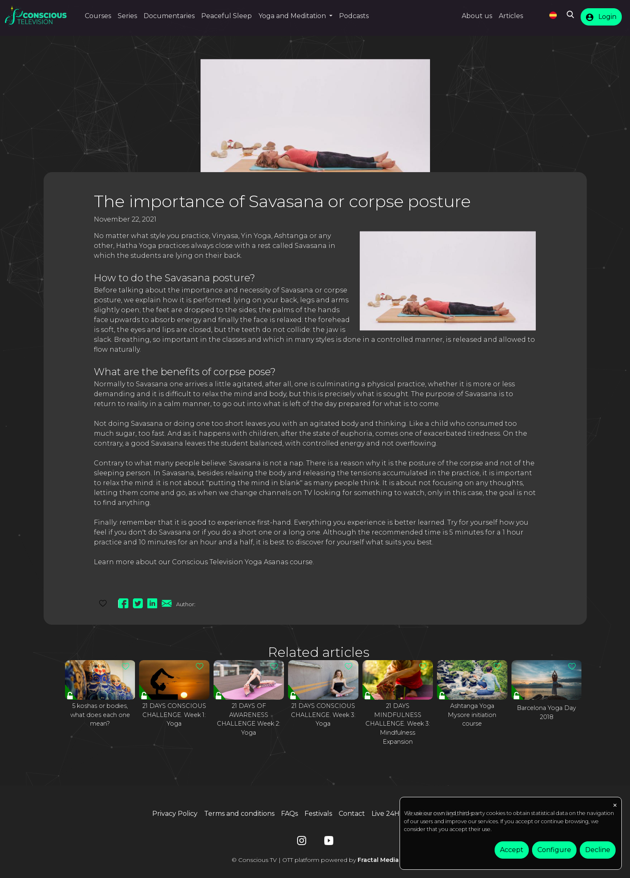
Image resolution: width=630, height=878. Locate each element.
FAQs (289, 813)
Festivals (318, 813)
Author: (185, 604)
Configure (554, 850)
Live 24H (386, 813)
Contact (352, 813)
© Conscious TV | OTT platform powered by (315, 860)
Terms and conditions (239, 813)
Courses (98, 16)
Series (127, 16)
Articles (511, 16)
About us (477, 16)
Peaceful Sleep (226, 16)
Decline (597, 850)
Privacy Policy (175, 813)
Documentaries (169, 16)
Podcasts (354, 16)
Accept (511, 850)
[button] (295, 16)
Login (601, 17)
